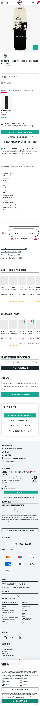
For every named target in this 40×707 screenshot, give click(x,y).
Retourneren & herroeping (12, 449)
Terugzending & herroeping (8, 610)
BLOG (23, 614)
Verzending (7, 446)
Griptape (4, 91)
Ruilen (5, 452)
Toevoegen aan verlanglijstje (20, 137)
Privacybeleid (5, 651)
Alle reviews (4, 616)
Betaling (4, 606)
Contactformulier (26, 587)
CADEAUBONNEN (26, 619)
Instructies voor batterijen (8, 619)
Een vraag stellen (20, 368)
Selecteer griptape (15, 91)
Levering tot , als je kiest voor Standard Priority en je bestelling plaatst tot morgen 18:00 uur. (20, 151)
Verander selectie (20, 689)
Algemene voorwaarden (7, 649)
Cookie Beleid (5, 653)
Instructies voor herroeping (8, 612)
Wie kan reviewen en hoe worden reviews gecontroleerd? (19, 383)
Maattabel (6, 455)
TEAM (23, 617)
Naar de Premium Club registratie (20, 530)
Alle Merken (25, 610)
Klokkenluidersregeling (7, 656)
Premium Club (6, 502)
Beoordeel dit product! (6, 70)
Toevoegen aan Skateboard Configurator (20, 142)
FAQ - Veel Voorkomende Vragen (13, 458)
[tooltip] (37, 76)
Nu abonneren (20, 492)
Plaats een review (20, 395)
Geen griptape (28, 91)
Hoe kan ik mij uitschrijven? (29, 497)
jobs (23, 608)
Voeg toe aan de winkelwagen (20, 132)
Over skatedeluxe (26, 606)
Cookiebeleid (12, 697)
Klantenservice (8, 462)
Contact (4, 621)
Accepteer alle (20, 701)
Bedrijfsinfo (6, 644)
